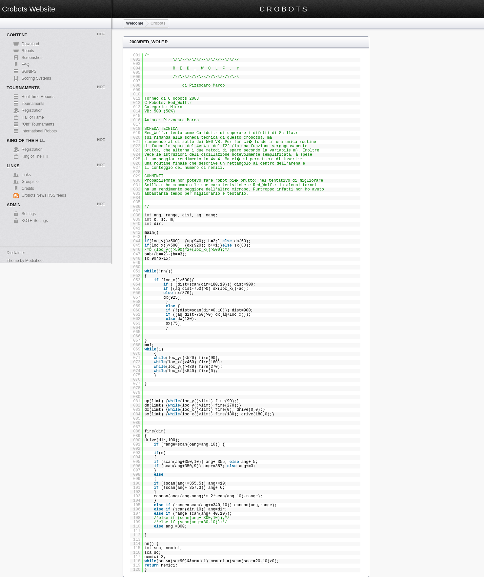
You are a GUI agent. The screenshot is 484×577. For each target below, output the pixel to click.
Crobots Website (28, 9)
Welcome (134, 23)
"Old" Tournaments (38, 124)
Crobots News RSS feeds (44, 195)
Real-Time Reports (38, 96)
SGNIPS (29, 71)
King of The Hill (35, 156)
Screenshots (33, 57)
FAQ (26, 64)
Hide (101, 34)
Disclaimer (16, 252)
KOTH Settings (35, 220)
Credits (28, 188)
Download (30, 44)
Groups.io (30, 181)
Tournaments (33, 103)
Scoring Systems (36, 78)
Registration (32, 110)
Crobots (158, 23)
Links (26, 174)
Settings (29, 213)
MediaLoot (34, 260)
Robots (28, 51)
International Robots (39, 131)
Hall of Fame (33, 117)
